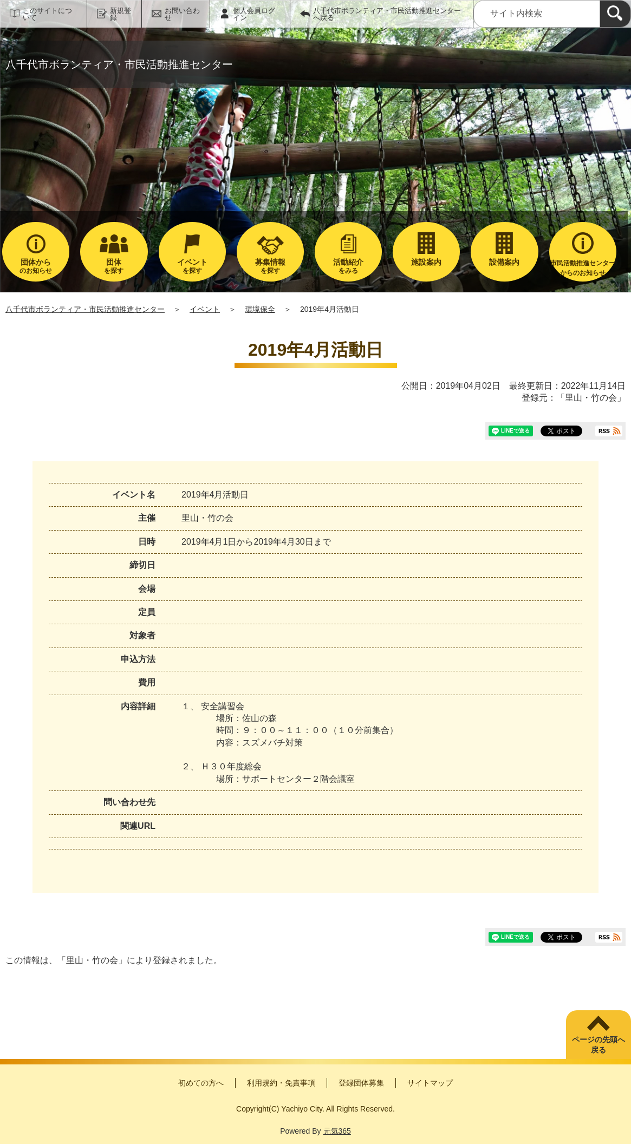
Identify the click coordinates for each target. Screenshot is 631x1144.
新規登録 (120, 14)
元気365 (337, 1131)
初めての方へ (201, 1082)
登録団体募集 (361, 1082)
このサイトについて (47, 14)
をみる (348, 266)
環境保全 (260, 309)
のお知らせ (35, 266)
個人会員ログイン (254, 14)
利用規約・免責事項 (281, 1082)
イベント (205, 309)
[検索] (615, 14)
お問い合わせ (182, 14)
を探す (113, 266)
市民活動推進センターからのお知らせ (582, 268)
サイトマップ (430, 1082)
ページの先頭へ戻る (598, 1045)
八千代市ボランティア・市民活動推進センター (85, 309)
